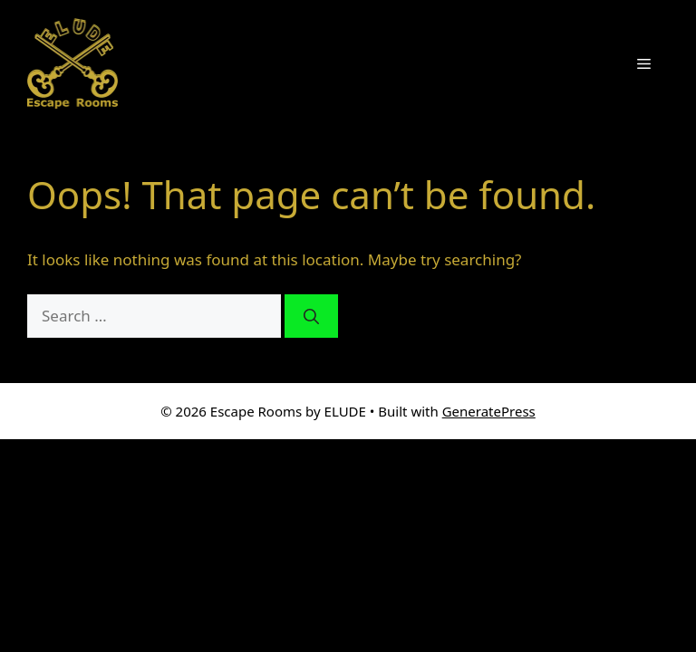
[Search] (311, 316)
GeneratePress (489, 411)
